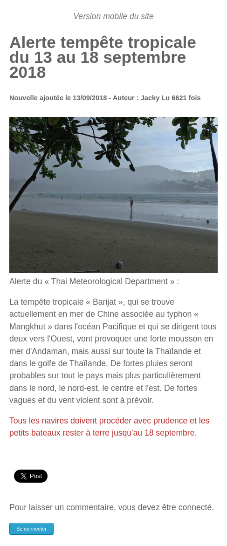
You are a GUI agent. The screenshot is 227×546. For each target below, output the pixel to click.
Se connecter (31, 529)
